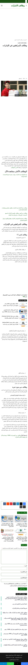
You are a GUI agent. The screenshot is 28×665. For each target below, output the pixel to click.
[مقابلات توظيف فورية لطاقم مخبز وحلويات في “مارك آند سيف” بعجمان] (23, 305)
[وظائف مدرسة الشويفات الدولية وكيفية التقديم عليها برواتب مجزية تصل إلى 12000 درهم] (21, 532)
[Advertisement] (14, 24)
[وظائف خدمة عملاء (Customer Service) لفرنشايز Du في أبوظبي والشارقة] (23, 318)
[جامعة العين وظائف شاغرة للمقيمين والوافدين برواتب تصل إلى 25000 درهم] (23, 311)
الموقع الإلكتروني (23, 577)
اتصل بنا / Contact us (10, 657)
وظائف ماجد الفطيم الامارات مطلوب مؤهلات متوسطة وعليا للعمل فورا (7, 525)
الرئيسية (25, 39)
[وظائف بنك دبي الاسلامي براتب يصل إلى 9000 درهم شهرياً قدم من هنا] (21, 518)
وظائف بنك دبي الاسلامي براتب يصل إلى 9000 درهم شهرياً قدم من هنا (21, 525)
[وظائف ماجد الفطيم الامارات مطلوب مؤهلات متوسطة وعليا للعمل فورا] (7, 518)
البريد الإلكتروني (23, 571)
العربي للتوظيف (14, 167)
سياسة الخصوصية (18, 657)
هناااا (24, 296)
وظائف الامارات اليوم (18, 39)
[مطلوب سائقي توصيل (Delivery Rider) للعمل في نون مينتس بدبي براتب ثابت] (23, 324)
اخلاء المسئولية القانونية (14, 659)
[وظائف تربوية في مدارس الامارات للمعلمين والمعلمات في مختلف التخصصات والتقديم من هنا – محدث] (7, 532)
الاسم (25, 565)
